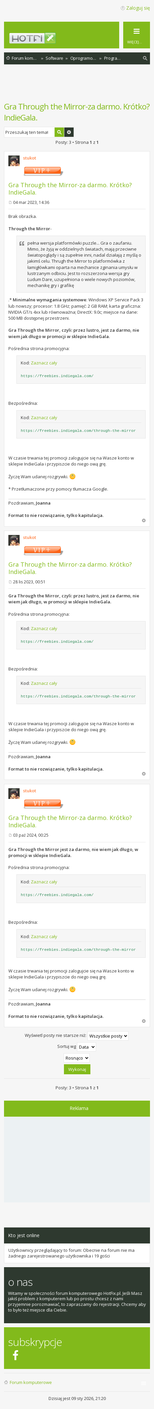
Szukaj (59, 132)
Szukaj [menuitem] (145, 59)
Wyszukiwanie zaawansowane (69, 132)
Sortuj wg (76, 1047)
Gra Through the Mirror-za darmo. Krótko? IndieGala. (70, 189)
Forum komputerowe (31, 1382)
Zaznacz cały (44, 363)
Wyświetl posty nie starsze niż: (77, 1036)
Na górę (144, 520)
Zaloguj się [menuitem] (138, 8)
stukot (29, 158)
